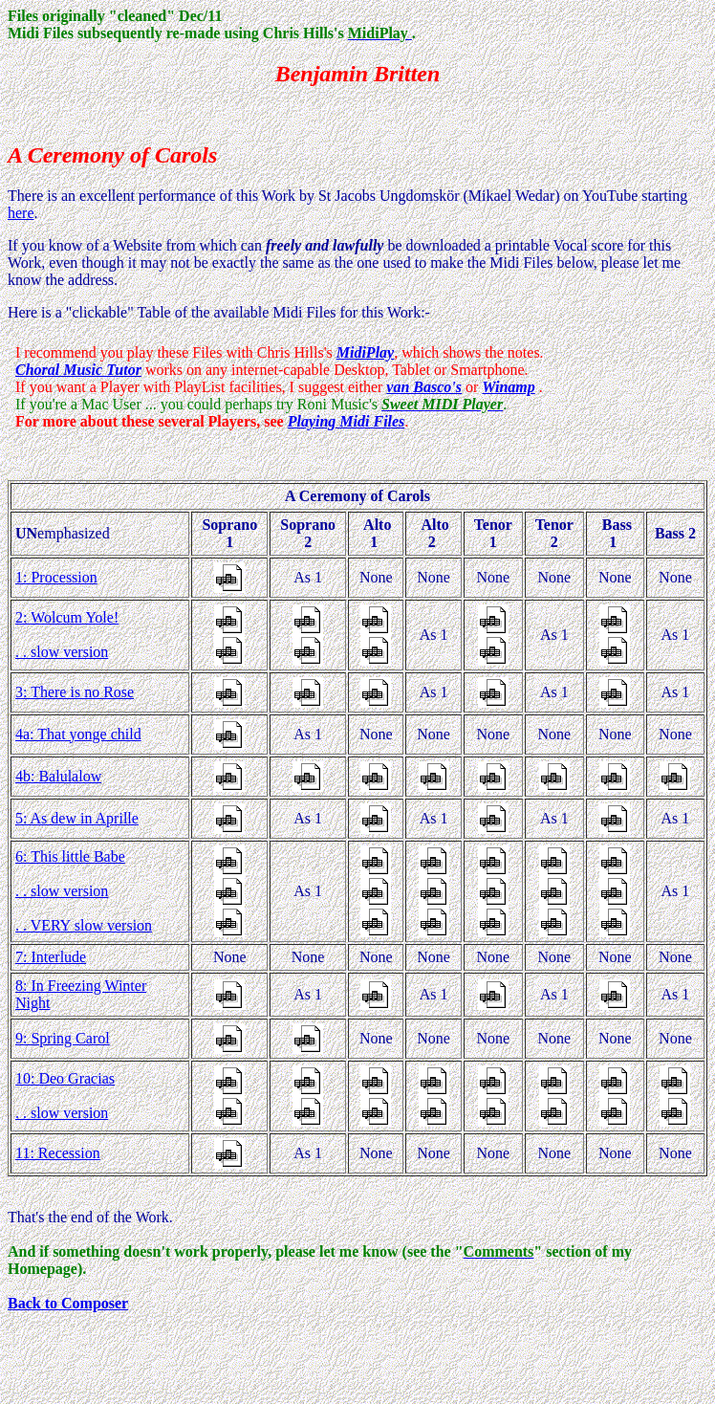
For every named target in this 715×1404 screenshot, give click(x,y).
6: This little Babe (70, 856)
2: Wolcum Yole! (67, 617)
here (21, 213)
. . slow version (61, 652)
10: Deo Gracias (65, 1078)
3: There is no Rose (74, 692)
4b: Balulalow (58, 776)
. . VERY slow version (83, 925)
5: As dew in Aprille (77, 818)
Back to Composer (68, 1303)
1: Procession (56, 577)
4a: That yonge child (78, 734)
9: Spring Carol (62, 1038)
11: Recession (57, 1153)
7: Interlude (50, 957)
